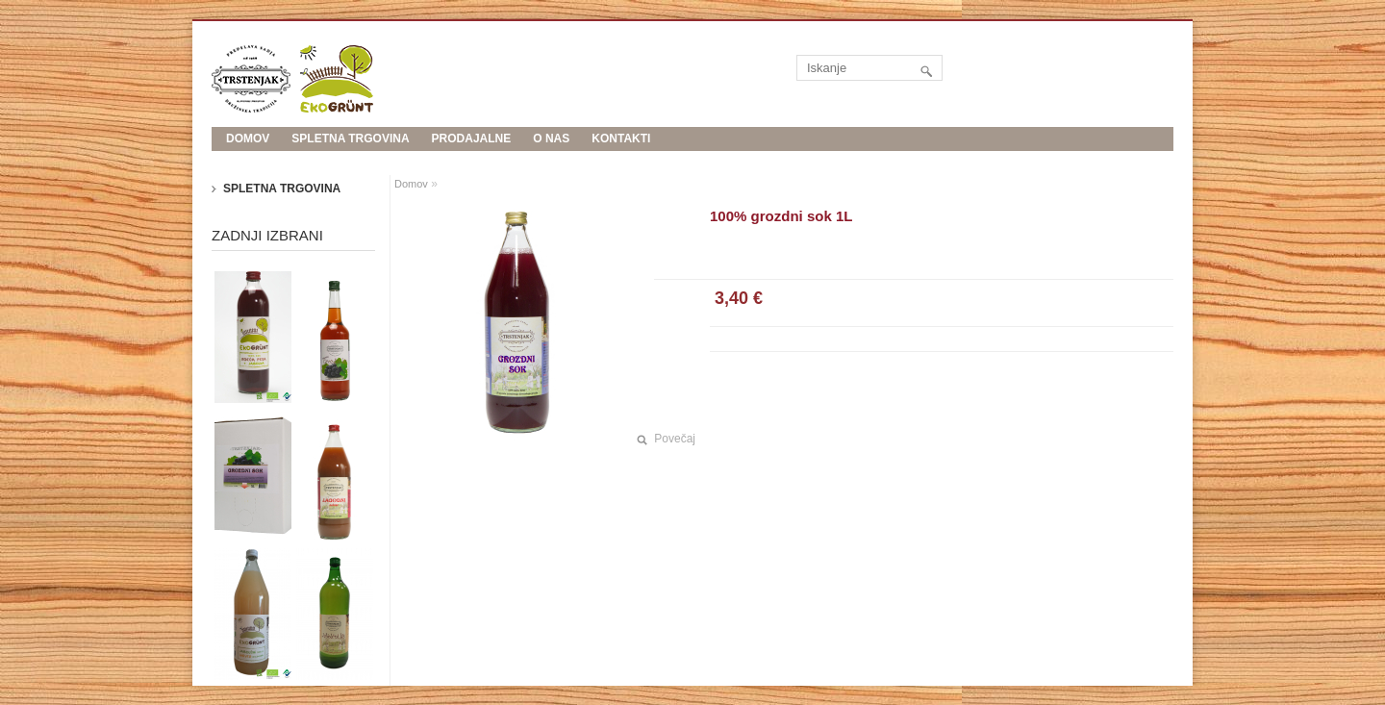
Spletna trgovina (350, 138)
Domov (411, 183)
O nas (551, 138)
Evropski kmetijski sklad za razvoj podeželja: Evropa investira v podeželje (481, 162)
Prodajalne (472, 138)
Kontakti (621, 138)
